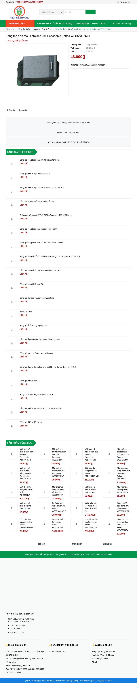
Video (48, 30)
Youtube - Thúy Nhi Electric (103, 655)
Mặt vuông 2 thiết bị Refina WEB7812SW (122, 489)
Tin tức (102, 24)
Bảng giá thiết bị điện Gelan (31, 422)
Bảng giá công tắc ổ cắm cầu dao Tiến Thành (38, 229)
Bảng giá (69, 24)
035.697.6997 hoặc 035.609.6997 (16, 627)
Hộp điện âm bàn (44, 24)
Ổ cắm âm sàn (58, 24)
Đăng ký (116, 23)
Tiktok (94, 662)
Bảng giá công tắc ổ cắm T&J (32, 284)
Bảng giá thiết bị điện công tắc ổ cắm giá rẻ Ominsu (41, 408)
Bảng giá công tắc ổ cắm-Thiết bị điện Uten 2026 (40, 160)
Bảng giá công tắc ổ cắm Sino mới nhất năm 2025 (40, 270)
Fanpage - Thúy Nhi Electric (103, 652)
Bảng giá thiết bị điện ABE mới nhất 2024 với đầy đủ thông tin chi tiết (48, 367)
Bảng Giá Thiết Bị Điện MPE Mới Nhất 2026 (37, 201)
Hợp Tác (40, 30)
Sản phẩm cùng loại (19, 442)
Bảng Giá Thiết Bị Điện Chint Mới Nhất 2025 (38, 395)
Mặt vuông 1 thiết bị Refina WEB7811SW (25, 506)
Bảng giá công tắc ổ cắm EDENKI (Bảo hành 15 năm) (42, 243)
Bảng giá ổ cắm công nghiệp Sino (33, 325)
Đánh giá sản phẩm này (18, 40)
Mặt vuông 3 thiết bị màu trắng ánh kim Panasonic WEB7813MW (123, 454)
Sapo (110, 681)
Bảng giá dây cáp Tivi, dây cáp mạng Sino (37, 298)
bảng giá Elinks (26, 312)
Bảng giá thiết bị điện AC (30, 381)
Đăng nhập (126, 23)
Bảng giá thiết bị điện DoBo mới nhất (35, 174)
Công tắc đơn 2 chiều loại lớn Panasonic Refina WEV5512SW (123, 524)
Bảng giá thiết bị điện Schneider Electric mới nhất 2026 (42, 187)
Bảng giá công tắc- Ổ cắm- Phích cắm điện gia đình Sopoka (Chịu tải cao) (50, 256)
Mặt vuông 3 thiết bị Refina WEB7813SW (90, 489)
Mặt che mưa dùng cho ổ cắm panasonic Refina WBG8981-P (123, 473)
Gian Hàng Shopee (100, 659)
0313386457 (15, 672)
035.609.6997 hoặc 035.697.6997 (30, 2)
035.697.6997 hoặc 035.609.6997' (30, 669)
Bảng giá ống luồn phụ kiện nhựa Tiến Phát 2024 (40, 339)
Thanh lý (94, 24)
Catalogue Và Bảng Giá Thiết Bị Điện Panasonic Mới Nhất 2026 (46, 215)
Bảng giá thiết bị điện (20, 152)
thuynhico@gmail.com (20, 666)
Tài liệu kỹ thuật (82, 24)
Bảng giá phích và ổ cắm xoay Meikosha (36, 353)
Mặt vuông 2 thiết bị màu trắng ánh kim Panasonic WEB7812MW (25, 473)
